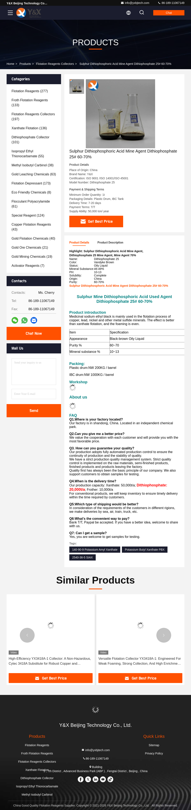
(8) (31, 192)
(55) (28, 153)
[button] (27, 635)
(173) (31, 183)
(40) (33, 238)
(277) (30, 91)
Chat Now (34, 333)
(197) (33, 116)
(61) (31, 204)
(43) (31, 227)
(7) (28, 265)
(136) (29, 128)
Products (25, 63)
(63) (34, 174)
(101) (30, 139)
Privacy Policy (154, 753)
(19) (32, 256)
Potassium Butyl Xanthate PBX (144, 549)
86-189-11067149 (171, 3)
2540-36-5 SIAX (82, 557)
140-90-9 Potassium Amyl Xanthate (94, 549)
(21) (30, 247)
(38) (33, 165)
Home (10, 63)
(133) (30, 102)
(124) (28, 215)
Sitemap (154, 745)
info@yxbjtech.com (135, 3)
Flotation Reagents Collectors (55, 63)
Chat (169, 12)
